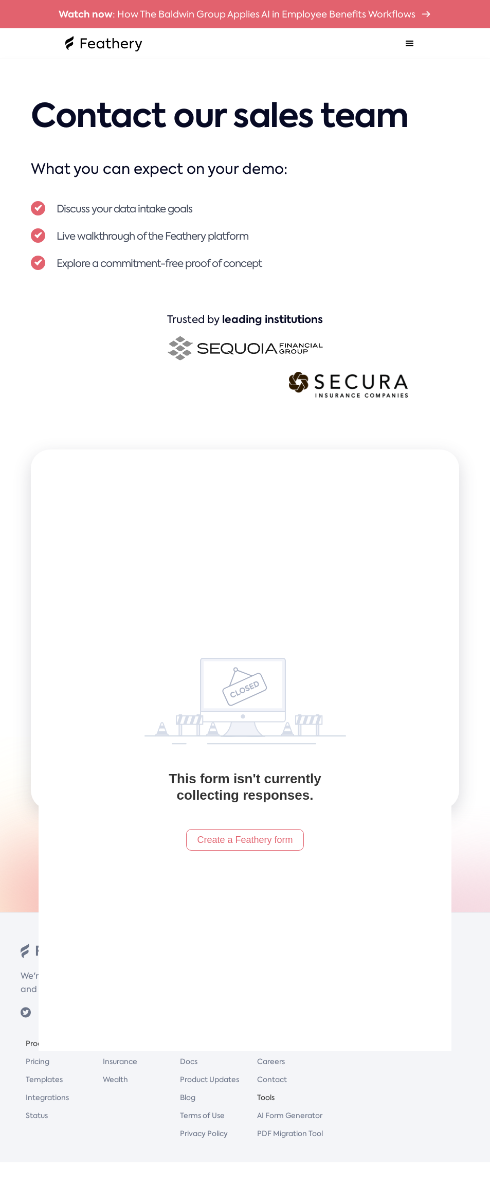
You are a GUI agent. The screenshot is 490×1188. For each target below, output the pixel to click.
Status (37, 1115)
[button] (409, 43)
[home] (103, 43)
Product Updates (209, 1079)
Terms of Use (202, 1115)
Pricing (37, 1061)
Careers (271, 1061)
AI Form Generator (289, 1115)
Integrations (47, 1097)
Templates (44, 1079)
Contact (272, 1079)
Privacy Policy (204, 1133)
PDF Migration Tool (290, 1133)
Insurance (120, 1061)
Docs (188, 1061)
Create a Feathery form (245, 840)
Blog (187, 1097)
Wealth (115, 1079)
